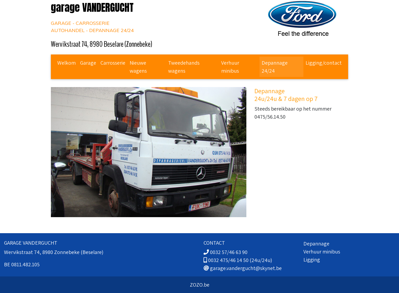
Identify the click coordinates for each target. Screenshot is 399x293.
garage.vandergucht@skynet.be (246, 268)
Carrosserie (112, 62)
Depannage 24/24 (275, 66)
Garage (88, 62)
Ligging (311, 259)
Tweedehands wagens (184, 66)
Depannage (316, 243)
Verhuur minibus (230, 66)
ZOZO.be (199, 284)
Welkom (66, 62)
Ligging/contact (324, 62)
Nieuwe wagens (138, 66)
